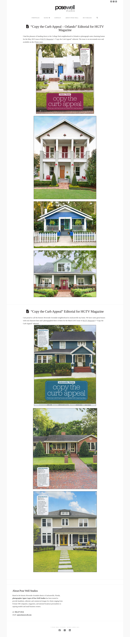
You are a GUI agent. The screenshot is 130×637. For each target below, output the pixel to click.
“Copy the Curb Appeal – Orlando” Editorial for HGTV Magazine (67, 28)
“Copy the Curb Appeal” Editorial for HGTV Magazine (67, 311)
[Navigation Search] (97, 16)
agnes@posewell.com (24, 615)
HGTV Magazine (47, 39)
